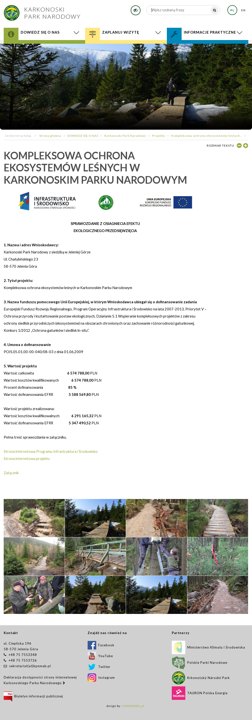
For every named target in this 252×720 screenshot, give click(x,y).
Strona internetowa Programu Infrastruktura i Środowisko (51, 451)
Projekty (158, 135)
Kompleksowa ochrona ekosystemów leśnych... (206, 135)
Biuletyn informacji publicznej (33, 696)
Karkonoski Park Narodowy (125, 135)
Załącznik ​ (11, 473)
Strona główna (50, 135)
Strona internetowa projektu (27, 459)
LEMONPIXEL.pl (133, 706)
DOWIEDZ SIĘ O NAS (82, 135)
